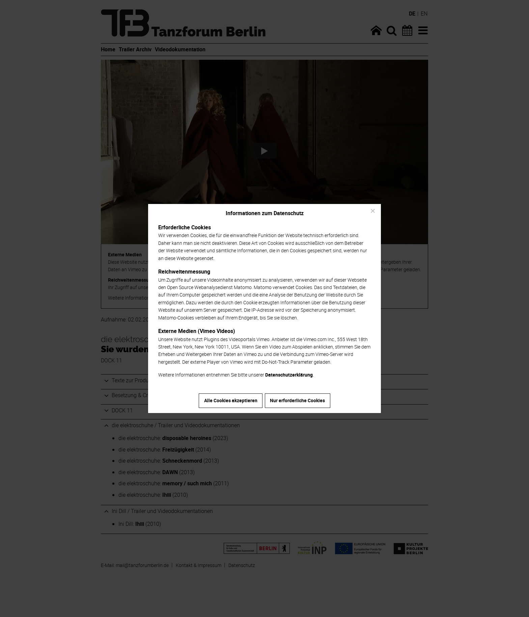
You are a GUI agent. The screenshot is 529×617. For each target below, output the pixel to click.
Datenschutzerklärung (289, 374)
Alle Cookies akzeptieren (230, 400)
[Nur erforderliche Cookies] (372, 210)
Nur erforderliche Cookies (297, 400)
